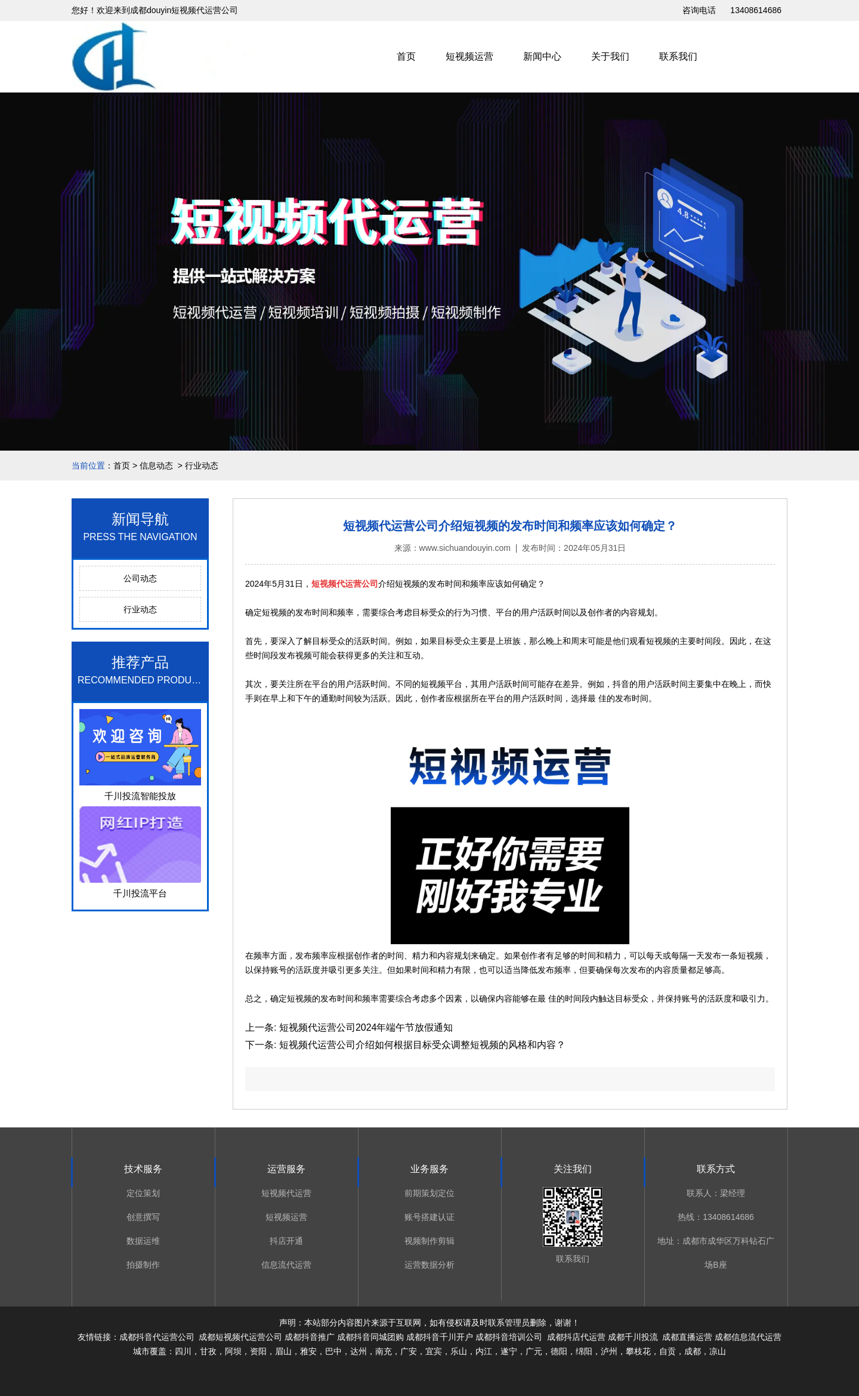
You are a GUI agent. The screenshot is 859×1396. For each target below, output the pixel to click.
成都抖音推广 (310, 1337)
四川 (183, 1351)
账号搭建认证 (429, 1217)
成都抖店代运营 (575, 1337)
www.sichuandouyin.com (465, 548)
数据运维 (143, 1241)
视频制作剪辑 (429, 1241)
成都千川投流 (633, 1337)
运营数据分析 (429, 1264)
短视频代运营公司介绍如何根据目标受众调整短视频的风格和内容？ (420, 1045)
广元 (534, 1351)
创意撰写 (143, 1217)
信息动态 (156, 465)
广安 (408, 1351)
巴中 (333, 1351)
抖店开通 (286, 1241)
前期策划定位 (429, 1193)
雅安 (308, 1351)
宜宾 (433, 1351)
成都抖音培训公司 (508, 1337)
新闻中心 (542, 56)
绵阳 (584, 1351)
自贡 (667, 1351)
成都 (692, 1351)
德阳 (559, 1351)
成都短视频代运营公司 (240, 1337)
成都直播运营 (687, 1337)
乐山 (458, 1351)
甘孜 (208, 1351)
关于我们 (610, 56)
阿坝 (233, 1351)
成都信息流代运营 (748, 1337)
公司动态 (140, 578)
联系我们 (678, 56)
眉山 (283, 1351)
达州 (358, 1351)
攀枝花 (638, 1351)
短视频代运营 (286, 1193)
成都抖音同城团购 (370, 1337)
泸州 (609, 1351)
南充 (383, 1351)
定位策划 (143, 1193)
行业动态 (140, 609)
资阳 (258, 1351)
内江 (483, 1351)
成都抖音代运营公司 (156, 1337)
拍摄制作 (143, 1264)
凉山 (717, 1351)
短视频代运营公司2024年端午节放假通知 (364, 1027)
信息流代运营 (286, 1264)
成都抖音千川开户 (439, 1337)
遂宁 (508, 1351)
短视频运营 (469, 56)
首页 (406, 56)
